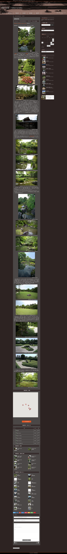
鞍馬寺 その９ (47, 64)
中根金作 (26, 53)
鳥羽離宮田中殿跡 (33, 486)
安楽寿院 (32, 501)
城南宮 (16, 53)
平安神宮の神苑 (31, 136)
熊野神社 (18, 464)
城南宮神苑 (33, 449)
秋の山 (32, 479)
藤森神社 (18, 460)
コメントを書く (35, 21)
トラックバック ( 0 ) (20, 517)
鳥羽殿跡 (18, 486)
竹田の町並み (18, 497)
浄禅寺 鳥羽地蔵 (19, 508)
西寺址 (32, 464)
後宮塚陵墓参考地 (19, 479)
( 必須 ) (15, 524)
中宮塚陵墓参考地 (33, 490)
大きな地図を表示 (27, 421)
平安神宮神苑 (33, 460)
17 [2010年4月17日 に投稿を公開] (51, 42)
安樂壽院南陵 (33, 497)
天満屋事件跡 (47, 79)
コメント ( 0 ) (33, 517)
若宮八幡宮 (18, 501)
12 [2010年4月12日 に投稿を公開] (42, 42)
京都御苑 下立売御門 (48, 68)
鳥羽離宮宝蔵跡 (33, 475)
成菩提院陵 (18, 490)
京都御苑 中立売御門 (48, 83)
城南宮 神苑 (18, 475)
